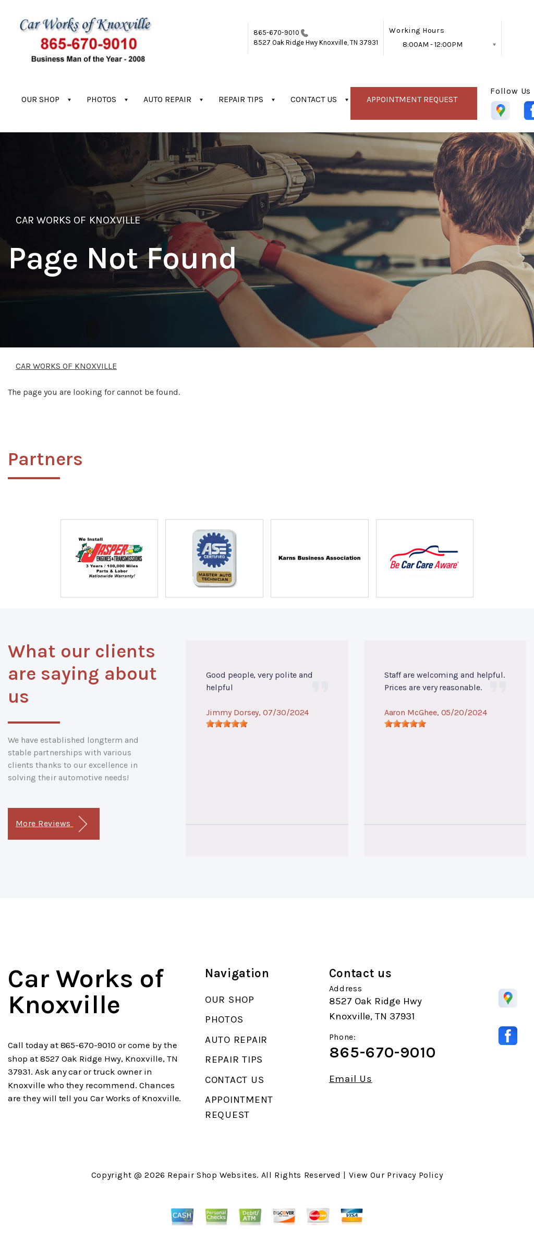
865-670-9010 (276, 32)
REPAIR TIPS (241, 99)
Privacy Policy (415, 1175)
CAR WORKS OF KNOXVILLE (78, 220)
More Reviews (51, 824)
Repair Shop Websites (212, 1175)
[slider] (227, 723)
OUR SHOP (40, 99)
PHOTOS (101, 99)
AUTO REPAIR (167, 99)
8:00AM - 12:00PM (433, 44)
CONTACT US (313, 99)
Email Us (350, 1079)
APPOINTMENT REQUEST (412, 99)
